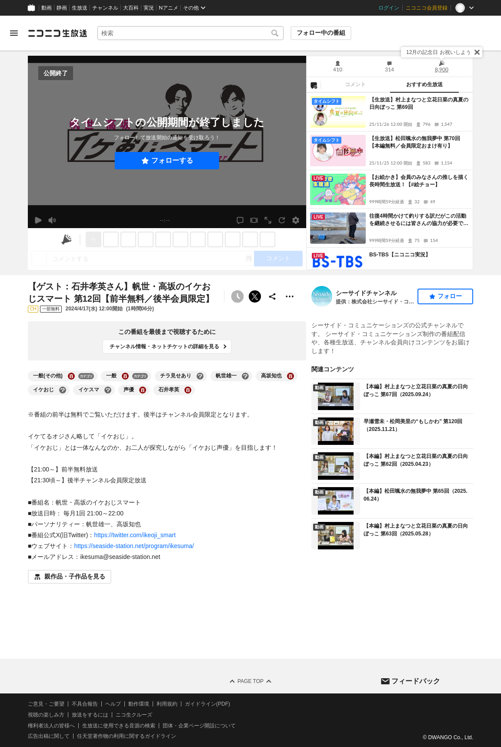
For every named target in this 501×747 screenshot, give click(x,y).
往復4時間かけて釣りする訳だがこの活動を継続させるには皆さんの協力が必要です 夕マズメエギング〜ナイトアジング (419, 220)
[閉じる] (477, 52)
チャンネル (105, 7)
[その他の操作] (290, 296)
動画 (46, 7)
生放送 (79, 7)
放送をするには (90, 714)
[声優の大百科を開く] (142, 390)
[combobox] (190, 33)
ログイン (388, 7)
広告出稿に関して (49, 736)
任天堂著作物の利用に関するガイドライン (126, 736)
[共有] (272, 296)
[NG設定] (314, 84)
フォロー (450, 296)
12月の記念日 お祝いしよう (438, 52)
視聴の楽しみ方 (46, 714)
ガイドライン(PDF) (207, 704)
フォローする (172, 160)
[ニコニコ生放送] (57, 33)
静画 (62, 7)
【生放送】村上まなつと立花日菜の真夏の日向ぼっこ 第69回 (418, 103)
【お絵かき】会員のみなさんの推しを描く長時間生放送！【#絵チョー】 (418, 181)
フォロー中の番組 (321, 32)
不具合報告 (85, 704)
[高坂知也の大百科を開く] (290, 376)
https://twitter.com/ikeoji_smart (135, 535)
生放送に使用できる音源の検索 (118, 725)
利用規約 (167, 704)
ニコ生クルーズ (134, 714)
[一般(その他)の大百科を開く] (71, 376)
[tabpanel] (390, 181)
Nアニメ (168, 7)
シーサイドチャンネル (366, 292)
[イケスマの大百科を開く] (107, 390)
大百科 (131, 7)
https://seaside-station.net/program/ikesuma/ (134, 545)
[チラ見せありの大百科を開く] (200, 376)
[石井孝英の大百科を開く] (187, 390)
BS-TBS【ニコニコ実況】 (400, 255)
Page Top (250, 681)
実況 (149, 7)
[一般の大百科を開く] (125, 376)
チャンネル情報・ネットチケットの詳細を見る (164, 346)
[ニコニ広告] (66, 239)
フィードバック (415, 680)
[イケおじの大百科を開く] (62, 390)
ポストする (255, 296)
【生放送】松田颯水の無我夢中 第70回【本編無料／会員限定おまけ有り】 (414, 142)
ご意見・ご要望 (46, 704)
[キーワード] (190, 33)
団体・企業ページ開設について (199, 725)
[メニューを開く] (14, 33)
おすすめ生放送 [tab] (424, 84)
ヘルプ (113, 704)
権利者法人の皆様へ (51, 725)
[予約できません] (237, 296)
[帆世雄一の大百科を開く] (245, 376)
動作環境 (138, 704)
